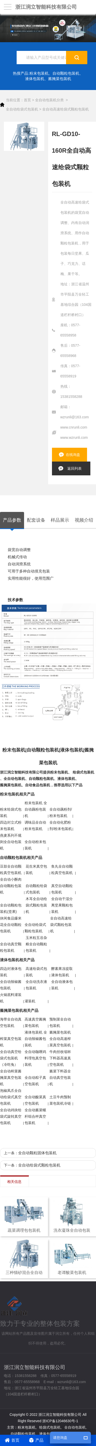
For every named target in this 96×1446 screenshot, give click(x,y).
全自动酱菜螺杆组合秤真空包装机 (35, 1116)
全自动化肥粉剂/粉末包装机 (60, 825)
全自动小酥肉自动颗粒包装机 (11, 885)
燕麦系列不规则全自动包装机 (11, 841)
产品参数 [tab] (12, 520)
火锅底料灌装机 (11, 998)
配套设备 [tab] (36, 520)
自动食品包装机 (37, 785)
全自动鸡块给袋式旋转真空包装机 (11, 1116)
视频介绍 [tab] (84, 520)
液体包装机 (34, 78)
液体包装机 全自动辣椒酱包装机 (36, 1038)
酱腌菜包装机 (59, 78)
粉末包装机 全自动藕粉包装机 (36, 809)
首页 (27, 100)
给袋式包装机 (83, 772)
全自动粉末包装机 (35, 845)
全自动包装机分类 (49, 100)
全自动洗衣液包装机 (36, 985)
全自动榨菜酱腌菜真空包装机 (11, 1077)
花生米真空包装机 (36, 869)
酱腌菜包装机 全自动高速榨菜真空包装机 (60, 1038)
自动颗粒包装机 (65, 73)
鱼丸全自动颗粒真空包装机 (62, 869)
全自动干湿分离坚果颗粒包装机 (62, 905)
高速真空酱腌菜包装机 (35, 1022)
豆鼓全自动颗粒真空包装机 (11, 869)
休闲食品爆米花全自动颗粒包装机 (11, 924)
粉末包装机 (39, 73)
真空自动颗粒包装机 (62, 889)
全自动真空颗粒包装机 (11, 947)
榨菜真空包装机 (11, 1042)
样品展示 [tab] (60, 520)
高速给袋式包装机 (36, 972)
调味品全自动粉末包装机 (35, 825)
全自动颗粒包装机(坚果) (11, 908)
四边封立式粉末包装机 (11, 825)
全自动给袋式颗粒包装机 (35, 928)
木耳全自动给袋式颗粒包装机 (36, 905)
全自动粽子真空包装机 (35, 1080)
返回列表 (74, 468)
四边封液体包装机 (11, 972)
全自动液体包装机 (62, 985)
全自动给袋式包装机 (22, 109)
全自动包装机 (14, 779)
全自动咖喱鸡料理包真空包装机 (35, 1058)
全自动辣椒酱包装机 (11, 985)
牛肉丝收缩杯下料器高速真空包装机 (60, 1058)
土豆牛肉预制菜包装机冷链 (60, 1100)
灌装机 (30, 1001)
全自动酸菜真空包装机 (35, 1100)
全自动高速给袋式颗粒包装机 (65, 109)
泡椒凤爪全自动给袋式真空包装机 (11, 1097)
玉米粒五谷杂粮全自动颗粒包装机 (36, 944)
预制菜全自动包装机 (60, 1022)
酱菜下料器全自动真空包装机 (60, 1077)
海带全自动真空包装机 (11, 1022)
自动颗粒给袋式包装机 (36, 889)
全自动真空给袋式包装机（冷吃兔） (11, 1058)
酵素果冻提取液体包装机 (62, 972)
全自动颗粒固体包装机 (37, 1153)
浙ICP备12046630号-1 (60, 1421)
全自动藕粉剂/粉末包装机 (60, 812)
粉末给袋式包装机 (11, 812)
